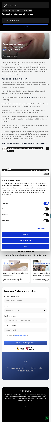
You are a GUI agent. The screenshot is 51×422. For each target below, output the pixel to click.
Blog (12, 10)
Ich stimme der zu (17, 335)
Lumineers (29, 97)
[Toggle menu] (46, 5)
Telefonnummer (10, 316)
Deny (25, 246)
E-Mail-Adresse (10, 326)
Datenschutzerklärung (20, 335)
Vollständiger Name (11, 296)
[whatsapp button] (47, 418)
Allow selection (25, 240)
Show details (41, 228)
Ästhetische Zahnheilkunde (10, 56)
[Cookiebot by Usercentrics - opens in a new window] (40, 174)
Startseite (5, 10)
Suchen (25, 27)
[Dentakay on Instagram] (25, 405)
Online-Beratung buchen (25, 343)
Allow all (25, 234)
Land (6, 306)
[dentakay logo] (11, 5)
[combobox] (7, 320)
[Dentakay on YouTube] (30, 405)
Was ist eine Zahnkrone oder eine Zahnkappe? (15, 275)
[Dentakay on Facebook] (21, 405)
